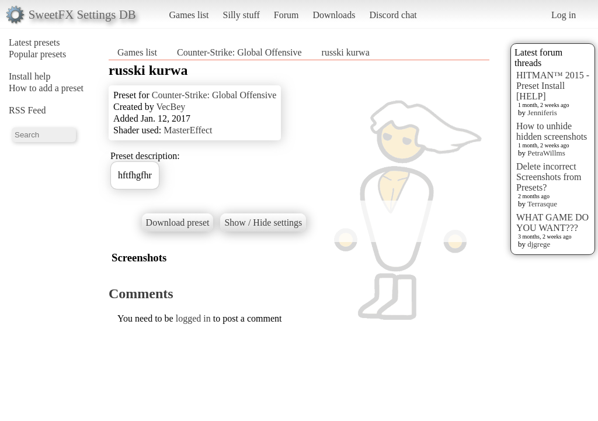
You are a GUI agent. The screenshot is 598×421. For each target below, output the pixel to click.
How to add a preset (46, 88)
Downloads (333, 15)
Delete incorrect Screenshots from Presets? (549, 176)
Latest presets (34, 42)
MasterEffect (188, 130)
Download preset (178, 222)
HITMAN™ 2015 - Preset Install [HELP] (552, 85)
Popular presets (37, 54)
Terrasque (542, 203)
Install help (30, 76)
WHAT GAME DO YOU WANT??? (552, 222)
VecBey (170, 107)
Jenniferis (542, 112)
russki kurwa (346, 52)
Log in (563, 15)
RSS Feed (27, 110)
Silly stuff (241, 15)
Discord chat (392, 15)
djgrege (538, 244)
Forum (286, 15)
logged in (193, 318)
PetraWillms (546, 153)
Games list (189, 15)
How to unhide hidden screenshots (551, 131)
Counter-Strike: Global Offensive (239, 52)
